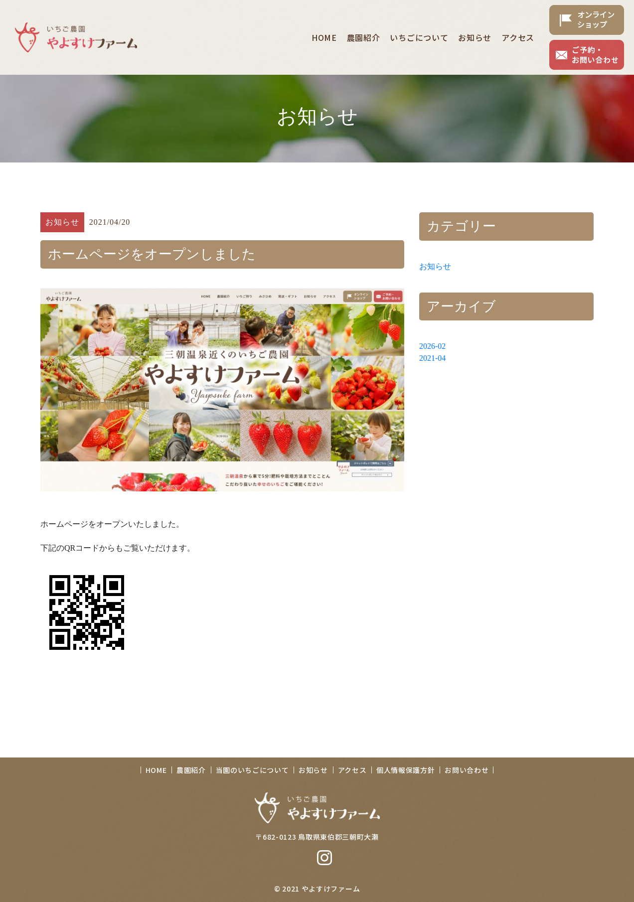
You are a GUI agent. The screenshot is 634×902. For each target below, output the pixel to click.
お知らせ (435, 266)
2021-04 (432, 358)
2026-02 (432, 346)
